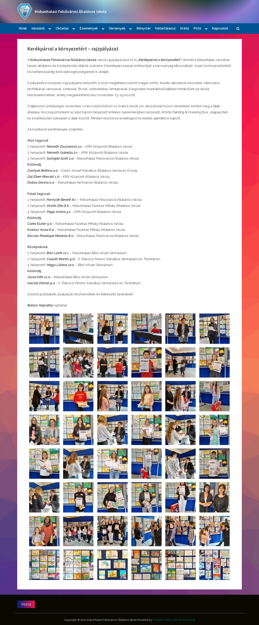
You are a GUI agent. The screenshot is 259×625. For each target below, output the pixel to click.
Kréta (184, 28)
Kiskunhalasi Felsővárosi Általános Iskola (71, 11)
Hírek (23, 28)
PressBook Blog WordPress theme (174, 619)
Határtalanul (165, 28)
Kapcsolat (220, 28)
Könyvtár (144, 28)
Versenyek (117, 28)
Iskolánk (38, 28)
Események (89, 28)
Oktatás (62, 28)
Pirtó (197, 28)
